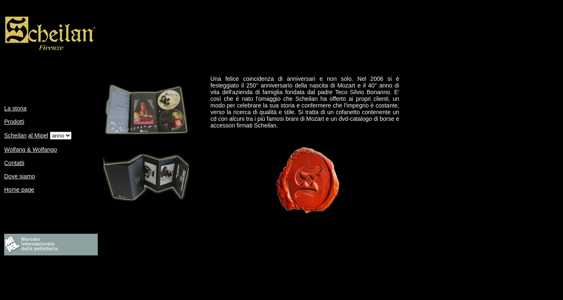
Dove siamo (19, 176)
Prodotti (14, 121)
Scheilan (15, 135)
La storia (15, 108)
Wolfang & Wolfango (30, 149)
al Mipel (38, 135)
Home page (19, 189)
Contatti (14, 163)
